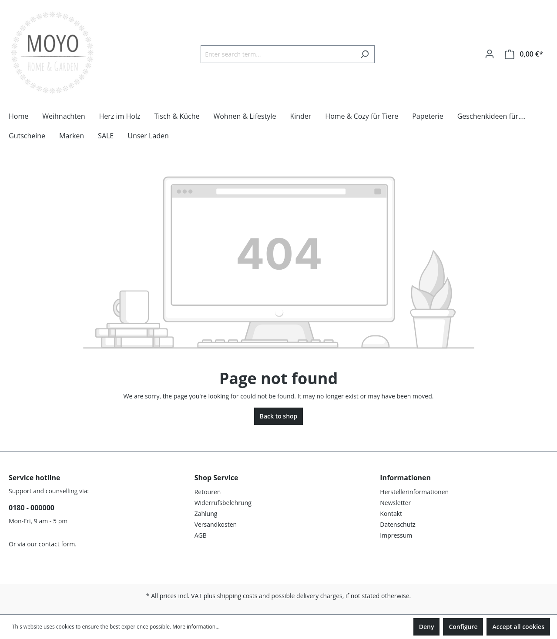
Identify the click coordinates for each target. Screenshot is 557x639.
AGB (201, 535)
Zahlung (206, 513)
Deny (426, 626)
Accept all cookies (518, 626)
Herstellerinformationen (414, 492)
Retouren (208, 492)
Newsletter (395, 502)
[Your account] (490, 54)
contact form (57, 544)
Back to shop (279, 416)
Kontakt (391, 513)
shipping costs (237, 596)
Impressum (396, 535)
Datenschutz (397, 524)
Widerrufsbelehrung (223, 502)
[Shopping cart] (524, 54)
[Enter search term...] (278, 54)
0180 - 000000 (31, 507)
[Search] (364, 54)
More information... (195, 626)
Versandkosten (216, 524)
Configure (463, 626)
